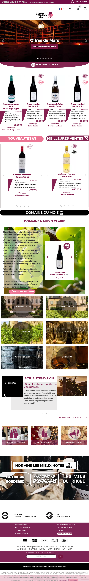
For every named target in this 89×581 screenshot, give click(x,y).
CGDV (20, 527)
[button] (62, 9)
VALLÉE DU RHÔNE (22, 332)
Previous (3, 176)
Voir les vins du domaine (22, 291)
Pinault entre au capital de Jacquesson (40, 386)
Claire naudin (33, 105)
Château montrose (22, 176)
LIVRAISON (28, 515)
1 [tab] (17, 206)
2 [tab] (20, 206)
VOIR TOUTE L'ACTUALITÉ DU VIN (73, 417)
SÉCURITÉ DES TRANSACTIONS (66, 524)
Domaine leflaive (55, 105)
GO (60, 556)
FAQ (16, 527)
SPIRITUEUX (67, 357)
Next (41, 176)
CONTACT (60, 530)
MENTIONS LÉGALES (21, 533)
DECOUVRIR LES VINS (44, 46)
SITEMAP (18, 530)
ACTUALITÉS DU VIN (65, 534)
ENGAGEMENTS (72, 515)
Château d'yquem (66, 175)
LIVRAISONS (26, 527)
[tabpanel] (22, 176)
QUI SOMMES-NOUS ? (21, 524)
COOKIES (24, 530)
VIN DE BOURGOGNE (67, 307)
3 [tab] (24, 206)
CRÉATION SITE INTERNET (65, 527)
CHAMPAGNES (67, 332)
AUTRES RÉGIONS (22, 357)
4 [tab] (28, 206)
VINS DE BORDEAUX (22, 307)
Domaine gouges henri (11, 106)
